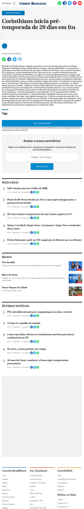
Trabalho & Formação (38, 483)
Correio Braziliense (14, 470)
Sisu (31, 504)
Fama (59, 475)
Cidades (5, 479)
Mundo (4, 493)
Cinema (60, 500)
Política (5, 483)
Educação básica (36, 475)
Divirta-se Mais (66, 494)
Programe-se (62, 503)
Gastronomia (62, 483)
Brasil (4, 486)
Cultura (33, 497)
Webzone (61, 486)
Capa (4, 475)
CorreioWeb (64, 470)
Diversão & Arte (8, 497)
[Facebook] (65, 4)
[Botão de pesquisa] (14, 3)
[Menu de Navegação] (6, 3)
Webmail (60, 490)
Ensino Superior (36, 479)
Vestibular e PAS (36, 501)
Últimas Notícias (36, 493)
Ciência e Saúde (8, 504)
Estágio (33, 486)
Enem (32, 490)
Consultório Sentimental (66, 479)
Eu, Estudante (38, 470)
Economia (6, 490)
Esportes (5, 501)
